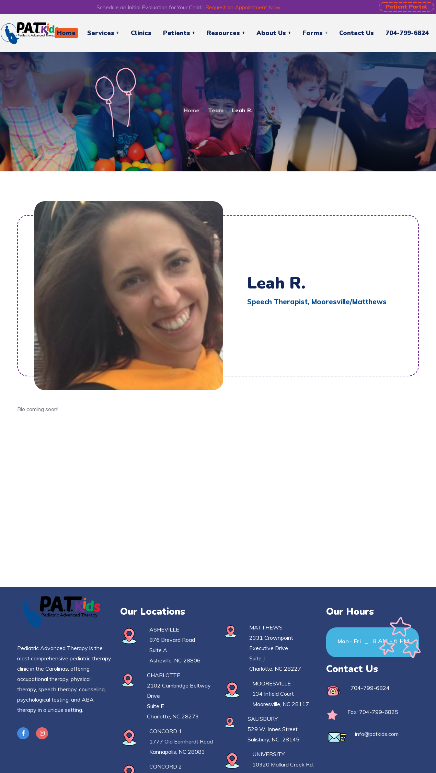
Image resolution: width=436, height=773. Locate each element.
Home (191, 110)
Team (215, 110)
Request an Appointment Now (242, 7)
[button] (406, 6)
